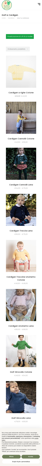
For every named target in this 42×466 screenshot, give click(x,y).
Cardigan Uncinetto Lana (21, 326)
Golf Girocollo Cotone (21, 372)
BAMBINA (11, 18)
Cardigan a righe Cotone (21, 92)
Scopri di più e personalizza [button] (21, 461)
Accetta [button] (30, 456)
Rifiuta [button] (11, 456)
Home (4, 18)
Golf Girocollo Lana (21, 418)
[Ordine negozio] (18, 49)
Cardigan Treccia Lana (21, 230)
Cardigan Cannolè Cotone (21, 138)
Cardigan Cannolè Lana (21, 184)
